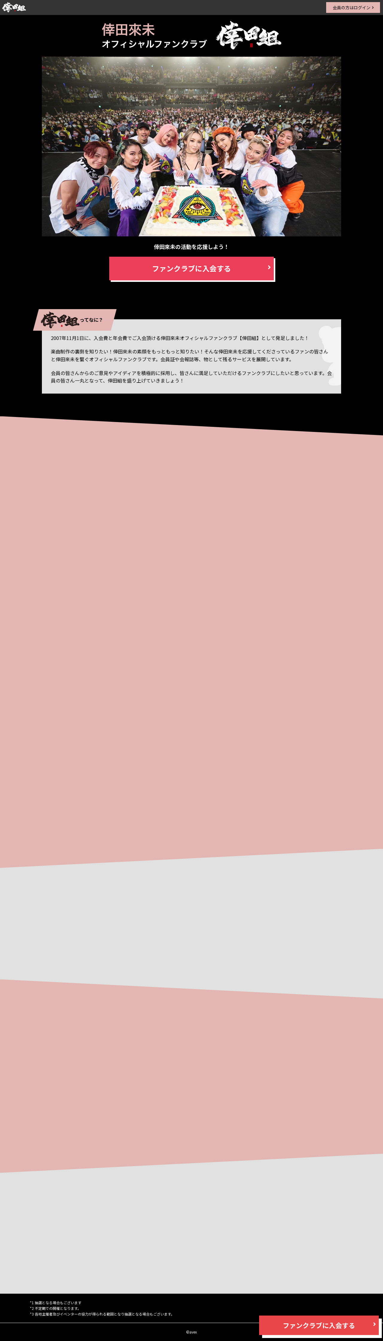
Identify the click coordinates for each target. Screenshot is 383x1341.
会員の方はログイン (351, 7)
